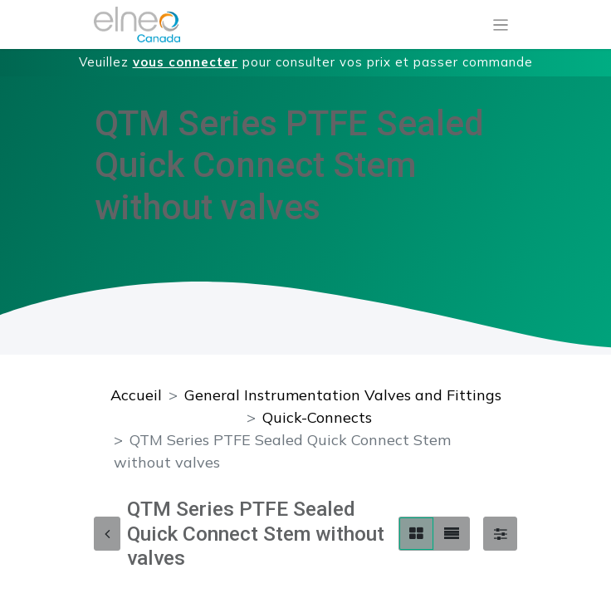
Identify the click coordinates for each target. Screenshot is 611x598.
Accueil (136, 394)
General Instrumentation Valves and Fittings (342, 394)
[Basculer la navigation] (501, 24)
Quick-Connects (317, 417)
